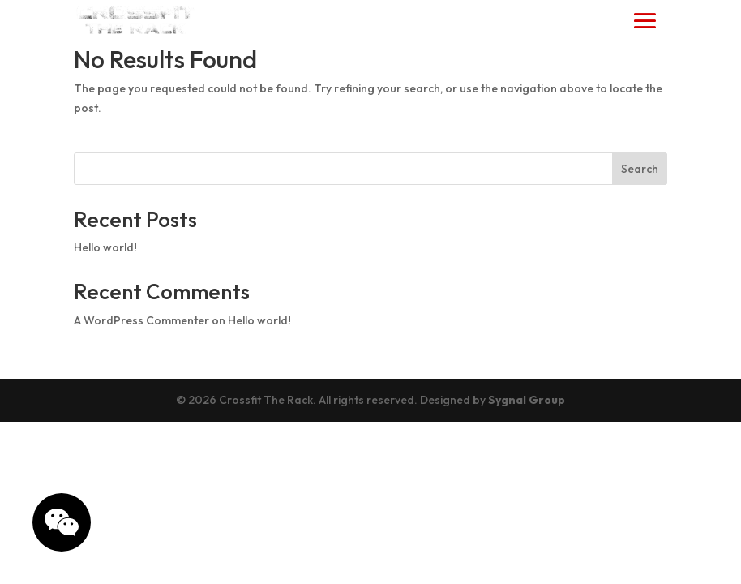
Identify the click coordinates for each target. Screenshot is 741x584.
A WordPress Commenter (141, 320)
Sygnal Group (526, 400)
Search (639, 168)
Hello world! (105, 247)
